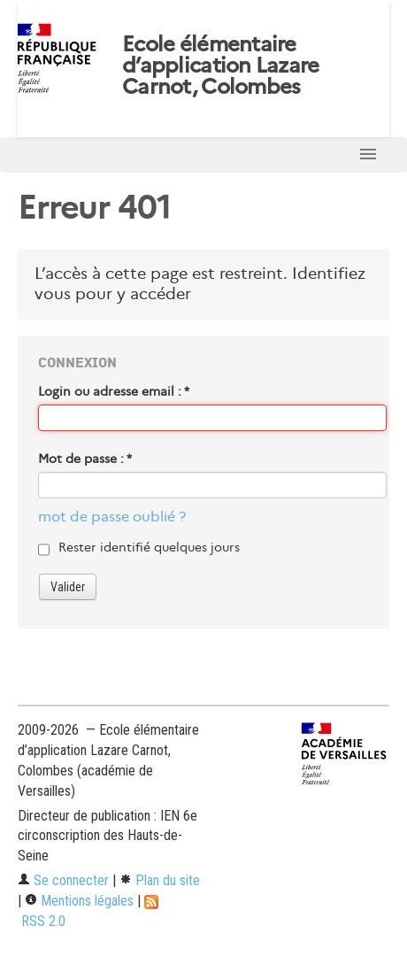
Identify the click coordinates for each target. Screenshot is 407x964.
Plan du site (159, 880)
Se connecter (63, 880)
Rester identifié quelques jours (149, 547)
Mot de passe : (85, 459)
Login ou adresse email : (113, 391)
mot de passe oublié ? (112, 516)
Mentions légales (79, 900)
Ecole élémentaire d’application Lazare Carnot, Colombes (220, 65)
